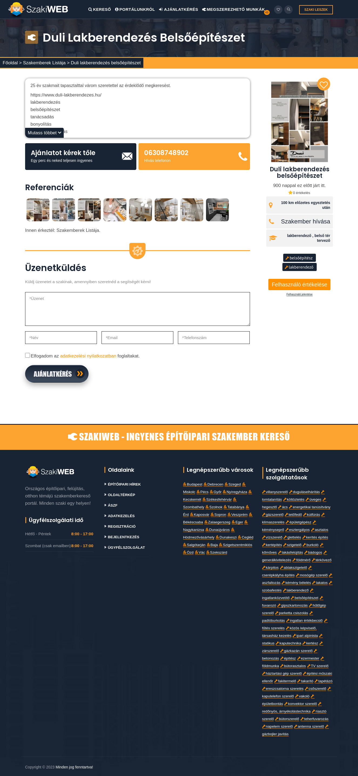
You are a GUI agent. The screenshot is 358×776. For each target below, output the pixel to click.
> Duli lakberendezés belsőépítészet (104, 62)
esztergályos (297, 530)
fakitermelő (285, 681)
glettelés (292, 537)
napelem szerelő (277, 726)
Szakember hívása (305, 221)
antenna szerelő (309, 726)
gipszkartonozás (292, 605)
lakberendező (299, 267)
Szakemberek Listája (45, 62)
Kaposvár (199, 515)
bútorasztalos (293, 666)
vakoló (302, 696)
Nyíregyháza (235, 492)
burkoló (311, 545)
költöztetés (294, 499)
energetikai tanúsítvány (309, 507)
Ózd (188, 552)
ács (283, 507)
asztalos (319, 530)
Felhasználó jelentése (299, 294)
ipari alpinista (305, 636)
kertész (310, 643)
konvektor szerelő (300, 704)
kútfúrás (311, 515)
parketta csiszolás (291, 613)
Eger (237, 522)
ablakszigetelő (293, 568)
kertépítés (272, 545)
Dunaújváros (217, 530)
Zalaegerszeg (217, 522)
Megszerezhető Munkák (233, 9)
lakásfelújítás (290, 552)
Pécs (202, 492)
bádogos (313, 552)
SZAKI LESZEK (316, 10)
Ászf (113, 505)
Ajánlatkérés (178, 9)
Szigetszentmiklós (235, 545)
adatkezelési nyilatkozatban (88, 356)
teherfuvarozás (314, 719)
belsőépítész (299, 257)
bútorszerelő (287, 719)
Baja (212, 545)
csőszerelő (315, 689)
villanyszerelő (275, 492)
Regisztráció (122, 526)
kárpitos (270, 568)
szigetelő (292, 545)
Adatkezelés (121, 516)
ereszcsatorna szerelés (283, 689)
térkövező (322, 560)
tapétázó (323, 681)
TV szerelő (318, 666)
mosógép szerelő (312, 575)
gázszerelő (273, 515)
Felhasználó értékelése (299, 284)
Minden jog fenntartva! (74, 767)
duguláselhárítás (304, 492)
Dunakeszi (226, 537)
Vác (200, 552)
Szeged (233, 484)
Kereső (99, 9)
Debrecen (213, 484)
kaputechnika (288, 643)
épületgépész (298, 522)
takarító (305, 681)
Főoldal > (12, 62)
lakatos (319, 583)
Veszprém (238, 515)
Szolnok (213, 507)
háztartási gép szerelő (282, 673)
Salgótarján (194, 545)
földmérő (301, 560)
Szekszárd (216, 552)
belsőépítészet (304, 598)
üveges (313, 499)
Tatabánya (234, 507)
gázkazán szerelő (296, 651)
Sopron (218, 515)
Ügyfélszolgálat (126, 548)
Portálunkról (135, 9)
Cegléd (245, 537)
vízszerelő (272, 537)
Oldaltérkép (121, 495)
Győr (215, 492)
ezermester (308, 658)
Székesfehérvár (217, 499)
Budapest (192, 484)
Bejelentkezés (123, 537)
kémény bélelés (296, 583)
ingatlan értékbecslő (304, 620)
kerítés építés (315, 537)
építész (288, 658)
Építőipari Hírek (124, 484)
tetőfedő (293, 515)
